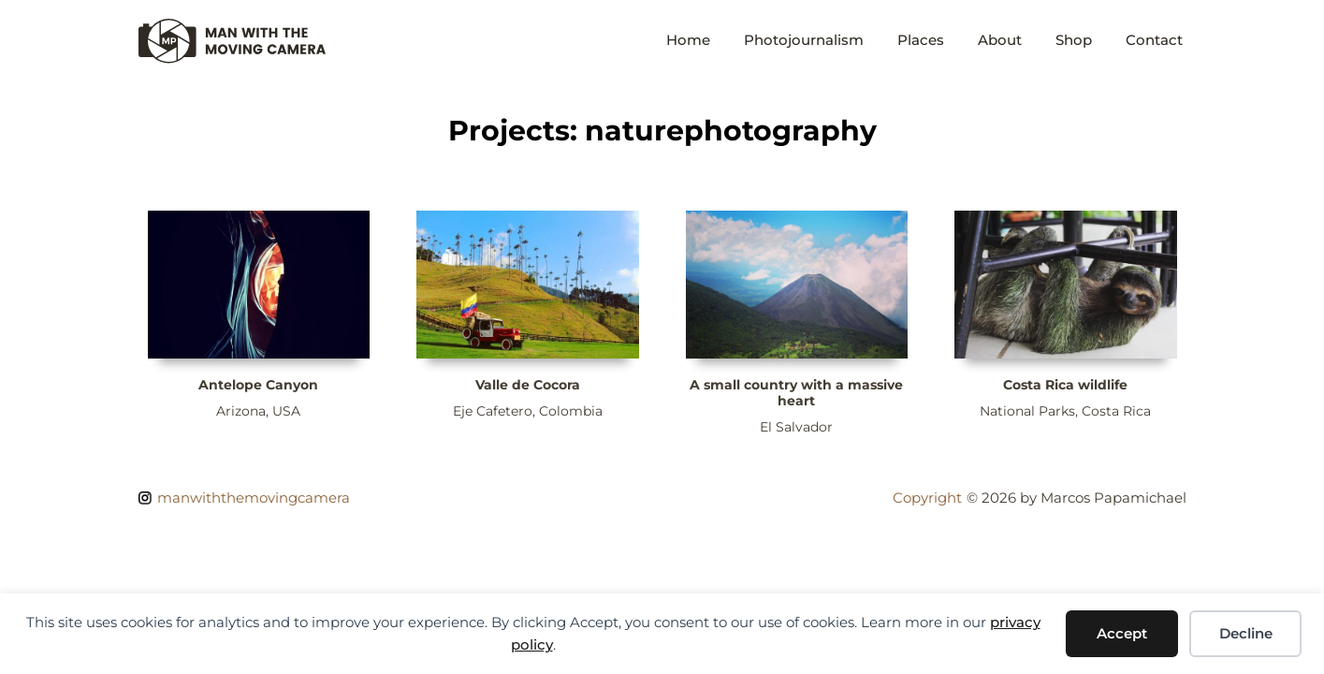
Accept (1122, 633)
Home (688, 40)
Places (920, 40)
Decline (1246, 633)
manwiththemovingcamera (253, 498)
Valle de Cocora (527, 384)
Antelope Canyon (258, 384)
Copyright (927, 497)
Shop (1073, 40)
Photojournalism (804, 40)
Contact (1154, 40)
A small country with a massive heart (796, 392)
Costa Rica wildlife (1065, 384)
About (1000, 40)
